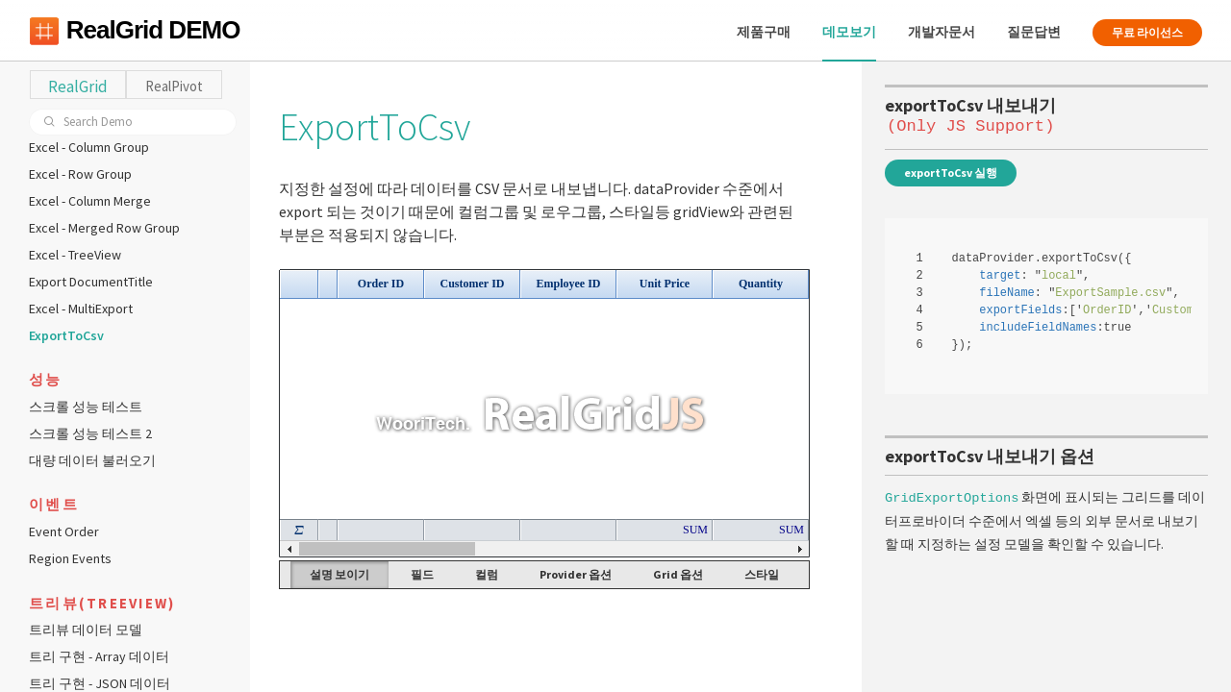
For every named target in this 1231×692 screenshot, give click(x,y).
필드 (422, 574)
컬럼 (486, 574)
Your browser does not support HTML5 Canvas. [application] (544, 413)
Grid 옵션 (678, 574)
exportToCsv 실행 (950, 172)
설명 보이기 (339, 574)
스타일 (761, 574)
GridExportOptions (951, 495)
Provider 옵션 (576, 574)
